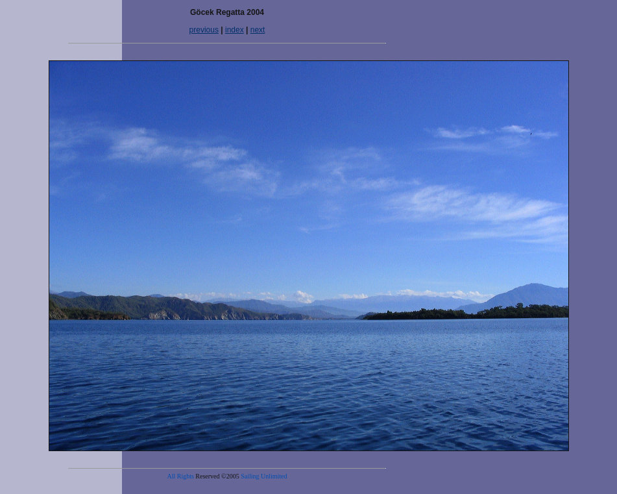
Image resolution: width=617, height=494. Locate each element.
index (234, 29)
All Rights (180, 476)
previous (204, 29)
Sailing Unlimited (264, 476)
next (257, 29)
